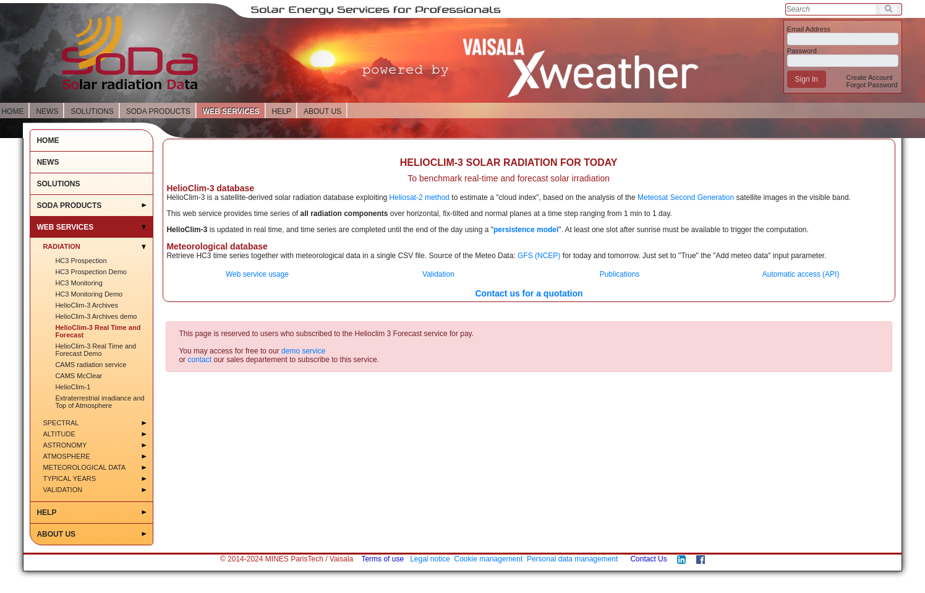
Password (802, 50)
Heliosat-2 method (420, 197)
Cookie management (488, 559)
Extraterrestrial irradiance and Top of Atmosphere (99, 401)
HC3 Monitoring (78, 283)
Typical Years (69, 478)
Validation (62, 489)
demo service (303, 351)
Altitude (59, 434)
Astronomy (65, 445)
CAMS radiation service (90, 364)
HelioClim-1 (72, 387)
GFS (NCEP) (539, 255)
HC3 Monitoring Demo (88, 294)
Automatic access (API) (801, 274)
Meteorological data (84, 467)
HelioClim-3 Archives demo (96, 316)
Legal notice (430, 559)
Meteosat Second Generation (685, 197)
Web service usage (257, 274)
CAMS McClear (78, 375)
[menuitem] (869, 77)
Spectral (61, 422)
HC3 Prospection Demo (91, 271)
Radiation (61, 246)
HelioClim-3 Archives (86, 305)
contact (199, 359)
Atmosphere (66, 456)
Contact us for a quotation (528, 293)
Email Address (808, 29)
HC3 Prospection (80, 260)
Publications (620, 274)
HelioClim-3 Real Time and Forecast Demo (95, 349)
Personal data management (572, 559)
